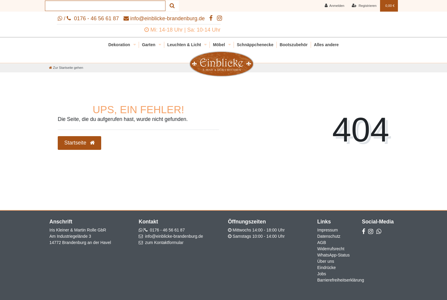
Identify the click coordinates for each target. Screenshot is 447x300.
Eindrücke (326, 267)
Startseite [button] (79, 143)
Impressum (327, 230)
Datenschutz (328, 236)
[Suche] (172, 6)
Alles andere (326, 44)
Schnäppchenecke (255, 44)
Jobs (321, 273)
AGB (321, 242)
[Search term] (105, 6)
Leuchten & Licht (184, 44)
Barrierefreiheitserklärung (340, 280)
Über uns (325, 261)
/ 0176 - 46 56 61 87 (88, 18)
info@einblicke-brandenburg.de (164, 18)
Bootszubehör (294, 44)
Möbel (219, 44)
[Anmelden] (334, 6)
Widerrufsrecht (330, 248)
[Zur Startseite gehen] (66, 67)
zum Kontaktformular (164, 242)
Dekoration (119, 44)
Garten (149, 44)
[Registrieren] (364, 6)
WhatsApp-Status (333, 255)
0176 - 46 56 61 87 (167, 230)
